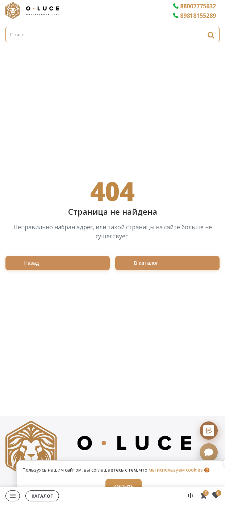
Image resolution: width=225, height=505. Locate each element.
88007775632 (194, 6)
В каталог (146, 262)
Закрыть (123, 486)
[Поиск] (112, 34)
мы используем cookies (176, 469)
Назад (31, 262)
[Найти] (211, 34)
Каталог (42, 496)
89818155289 (194, 16)
